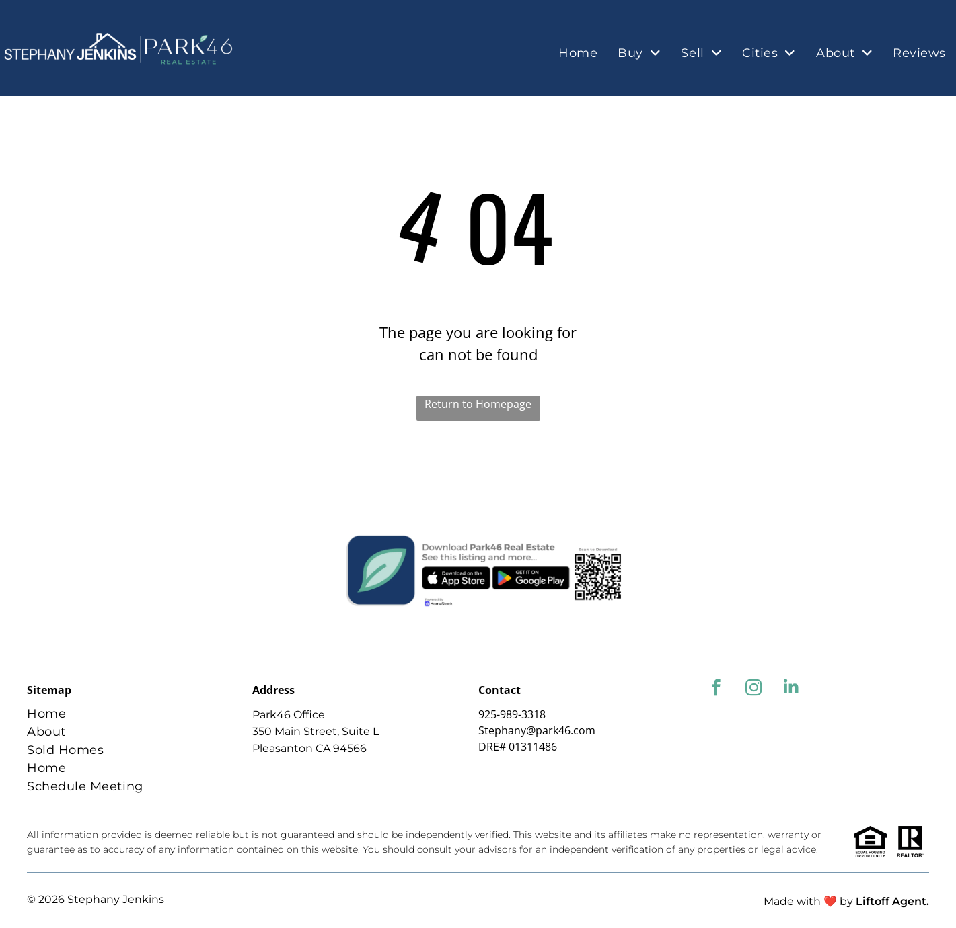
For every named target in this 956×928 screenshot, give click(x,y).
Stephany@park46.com (536, 730)
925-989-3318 (512, 714)
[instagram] (753, 689)
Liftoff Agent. (892, 901)
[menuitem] (578, 53)
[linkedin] (791, 689)
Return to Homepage (478, 403)
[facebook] (716, 689)
